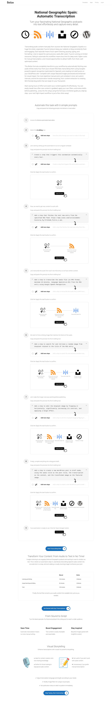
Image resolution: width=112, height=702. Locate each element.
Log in (102, 2)
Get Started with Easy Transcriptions (54, 608)
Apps (91, 2)
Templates (85, 2)
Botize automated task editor (46, 120)
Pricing (96, 2)
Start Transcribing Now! (54, 548)
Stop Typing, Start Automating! (54, 693)
